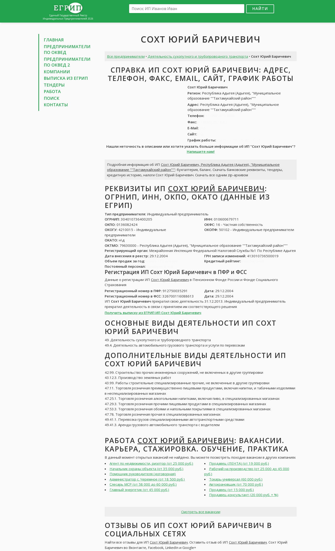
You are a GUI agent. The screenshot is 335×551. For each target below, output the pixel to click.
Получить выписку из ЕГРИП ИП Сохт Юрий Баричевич (153, 312)
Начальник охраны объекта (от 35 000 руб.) (146, 468)
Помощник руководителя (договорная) (143, 473)
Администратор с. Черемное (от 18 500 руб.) (147, 479)
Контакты (56, 104)
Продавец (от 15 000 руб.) (231, 489)
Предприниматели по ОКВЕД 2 (67, 62)
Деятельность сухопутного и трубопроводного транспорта (198, 56)
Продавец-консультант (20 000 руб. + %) (243, 494)
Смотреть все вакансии (200, 511)
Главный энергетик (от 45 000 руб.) (139, 489)
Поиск (51, 98)
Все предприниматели (126, 56)
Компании (57, 71)
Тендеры (54, 85)
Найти (260, 8)
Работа (52, 91)
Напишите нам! (200, 151)
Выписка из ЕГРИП (66, 78)
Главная (54, 40)
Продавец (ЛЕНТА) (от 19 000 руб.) (239, 463)
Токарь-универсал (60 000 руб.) (235, 479)
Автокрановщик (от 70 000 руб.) (236, 484)
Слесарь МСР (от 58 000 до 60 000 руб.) (143, 484)
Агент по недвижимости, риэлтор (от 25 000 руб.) (151, 463)
